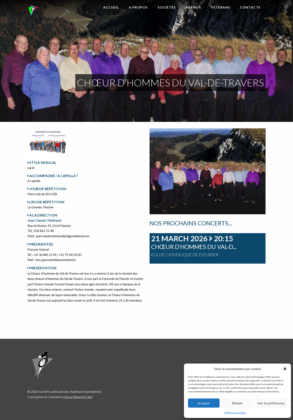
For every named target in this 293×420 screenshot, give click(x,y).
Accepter (204, 403)
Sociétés (167, 7)
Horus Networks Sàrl (78, 397)
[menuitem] (111, 7)
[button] (285, 369)
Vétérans (220, 7)
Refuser (237, 403)
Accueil (111, 7)
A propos (138, 7)
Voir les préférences (271, 403)
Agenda (193, 7)
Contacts (250, 7)
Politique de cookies (235, 412)
